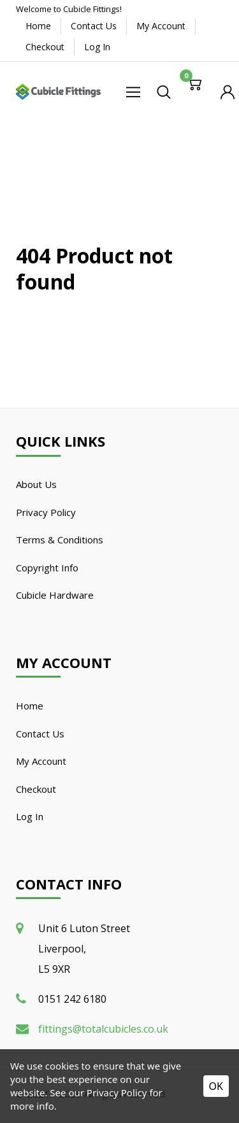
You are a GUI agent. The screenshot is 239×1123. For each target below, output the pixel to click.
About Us (36, 484)
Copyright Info (47, 567)
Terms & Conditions (59, 539)
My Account (160, 26)
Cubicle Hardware (55, 595)
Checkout (44, 47)
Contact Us (94, 26)
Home (38, 26)
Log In (97, 47)
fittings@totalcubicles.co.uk (103, 1029)
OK (216, 1086)
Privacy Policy (46, 512)
